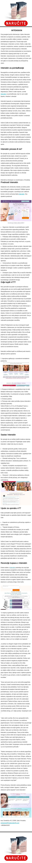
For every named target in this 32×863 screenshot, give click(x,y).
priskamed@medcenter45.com (10, 823)
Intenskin (3, 94)
